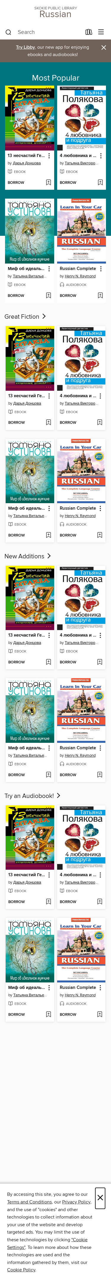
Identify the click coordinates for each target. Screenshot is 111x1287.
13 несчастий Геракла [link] (27, 155)
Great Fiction (25, 317)
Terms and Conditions (29, 1202)
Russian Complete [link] (78, 269)
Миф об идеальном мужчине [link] (27, 269)
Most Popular (55, 78)
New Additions (28, 556)
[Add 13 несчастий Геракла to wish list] (48, 183)
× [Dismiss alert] (104, 47)
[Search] (8, 32)
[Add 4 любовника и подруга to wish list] (100, 183)
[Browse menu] (101, 32)
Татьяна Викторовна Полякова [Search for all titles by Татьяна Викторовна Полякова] (82, 163)
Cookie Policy (21, 1270)
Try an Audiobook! (33, 796)
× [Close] (100, 1198)
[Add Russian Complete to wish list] (100, 296)
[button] (49, 156)
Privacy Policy (76, 1202)
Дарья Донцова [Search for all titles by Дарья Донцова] (27, 163)
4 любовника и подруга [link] (79, 155)
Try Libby (25, 47)
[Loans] (88, 33)
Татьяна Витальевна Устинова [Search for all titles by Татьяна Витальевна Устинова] (30, 276)
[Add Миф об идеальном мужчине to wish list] (48, 296)
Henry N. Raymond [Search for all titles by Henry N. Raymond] (80, 276)
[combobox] (43, 32)
